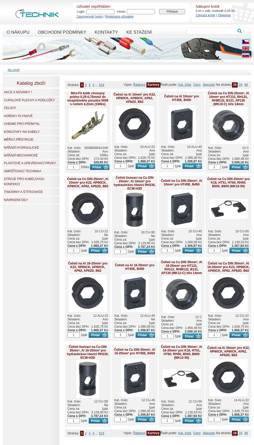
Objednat (224, 15)
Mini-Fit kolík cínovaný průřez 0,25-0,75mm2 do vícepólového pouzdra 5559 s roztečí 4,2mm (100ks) (87, 98)
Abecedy (209, 85)
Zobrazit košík (205, 15)
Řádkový (139, 85)
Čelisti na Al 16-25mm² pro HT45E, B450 (134, 267)
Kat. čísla (184, 85)
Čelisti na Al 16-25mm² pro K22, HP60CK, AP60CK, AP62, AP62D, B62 (87, 267)
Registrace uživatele (119, 16)
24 (240, 85)
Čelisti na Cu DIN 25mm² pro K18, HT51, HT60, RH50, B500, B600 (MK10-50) (228, 182)
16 (235, 85)
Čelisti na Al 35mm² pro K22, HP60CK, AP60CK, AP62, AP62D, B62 (228, 351)
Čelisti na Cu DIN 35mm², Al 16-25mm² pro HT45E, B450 (134, 351)
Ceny (197, 85)
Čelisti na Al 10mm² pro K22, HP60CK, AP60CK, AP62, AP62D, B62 (135, 98)
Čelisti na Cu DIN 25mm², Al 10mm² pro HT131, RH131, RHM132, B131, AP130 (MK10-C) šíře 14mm (228, 98)
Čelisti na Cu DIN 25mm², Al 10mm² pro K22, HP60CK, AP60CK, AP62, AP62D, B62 (87, 182)
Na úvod (13, 70)
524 (101, 85)
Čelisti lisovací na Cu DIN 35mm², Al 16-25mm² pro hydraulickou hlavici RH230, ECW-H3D (88, 352)
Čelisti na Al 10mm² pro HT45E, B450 (181, 98)
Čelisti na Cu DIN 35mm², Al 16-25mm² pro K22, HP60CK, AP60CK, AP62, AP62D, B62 (228, 267)
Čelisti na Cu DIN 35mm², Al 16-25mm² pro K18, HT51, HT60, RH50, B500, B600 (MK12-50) (181, 352)
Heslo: (121, 11)
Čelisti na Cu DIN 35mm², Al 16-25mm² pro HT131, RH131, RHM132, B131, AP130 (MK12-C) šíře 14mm (181, 267)
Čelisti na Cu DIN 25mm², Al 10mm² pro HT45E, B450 (181, 182)
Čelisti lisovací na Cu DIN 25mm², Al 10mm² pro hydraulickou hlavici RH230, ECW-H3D (135, 183)
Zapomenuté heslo (89, 16)
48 (246, 85)
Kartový (153, 85)
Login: (81, 11)
